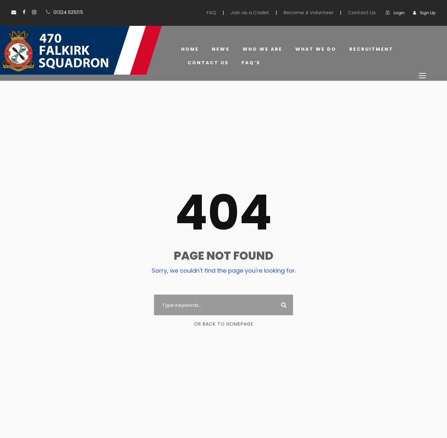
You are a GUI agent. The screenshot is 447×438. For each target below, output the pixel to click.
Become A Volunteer (317, 12)
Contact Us (365, 12)
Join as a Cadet (264, 12)
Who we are (262, 49)
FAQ (229, 12)
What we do (314, 49)
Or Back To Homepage (223, 324)
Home (190, 49)
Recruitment (369, 49)
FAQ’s (249, 62)
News (220, 49)
